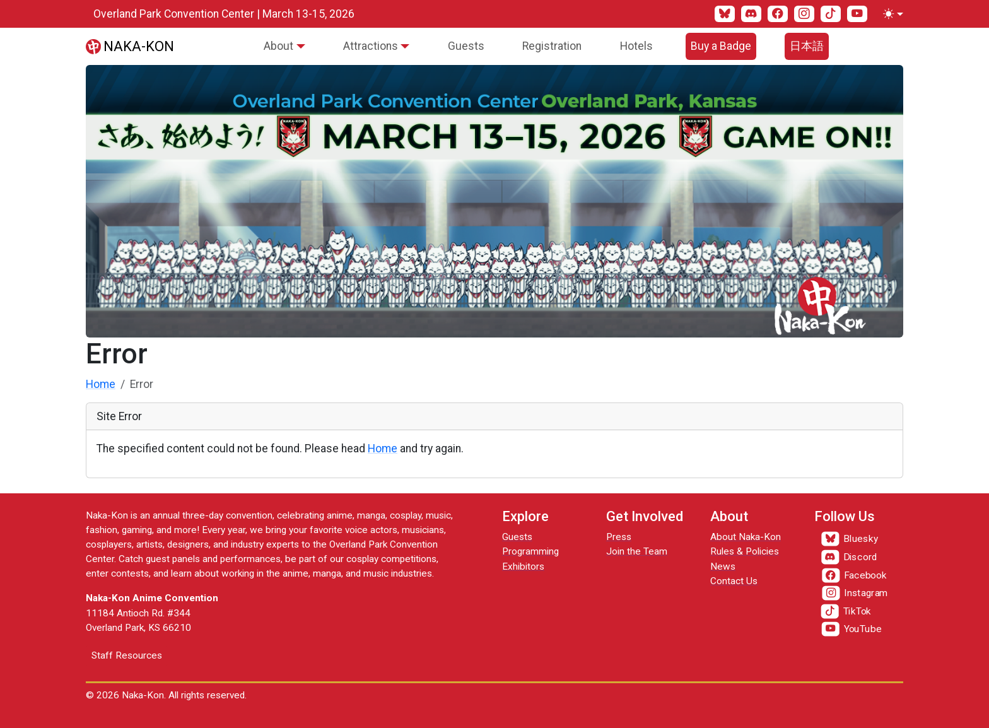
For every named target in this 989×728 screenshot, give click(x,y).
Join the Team (636, 551)
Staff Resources (126, 655)
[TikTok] (830, 14)
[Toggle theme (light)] (890, 14)
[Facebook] (777, 14)
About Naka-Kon (745, 537)
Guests (466, 46)
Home (100, 384)
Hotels (636, 46)
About (278, 46)
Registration (552, 46)
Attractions (370, 46)
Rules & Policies (744, 551)
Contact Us (734, 581)
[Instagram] (804, 14)
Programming (530, 551)
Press (618, 537)
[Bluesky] (724, 14)
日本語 (807, 46)
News (722, 566)
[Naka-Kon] (130, 46)
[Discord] (751, 14)
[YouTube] (857, 14)
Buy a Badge (721, 46)
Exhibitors (523, 566)
